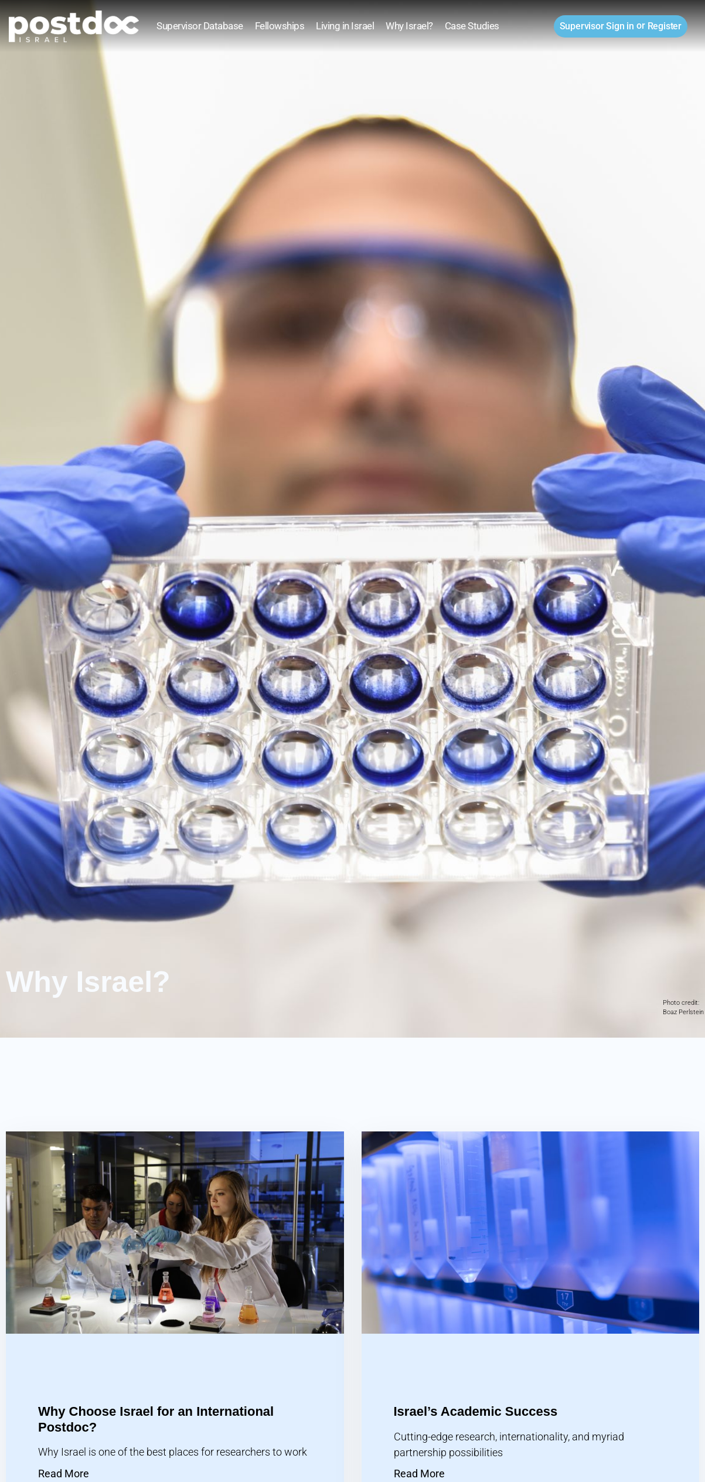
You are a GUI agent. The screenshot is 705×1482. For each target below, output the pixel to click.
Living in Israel (345, 26)
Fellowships (280, 26)
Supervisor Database (199, 26)
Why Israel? (409, 26)
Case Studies (472, 26)
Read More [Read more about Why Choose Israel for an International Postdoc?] (63, 1473)
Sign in (597, 26)
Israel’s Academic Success (476, 1411)
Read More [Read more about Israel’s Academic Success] (419, 1473)
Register (665, 26)
